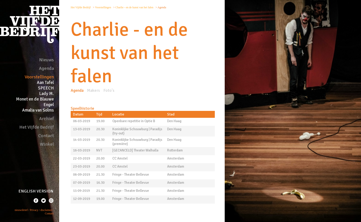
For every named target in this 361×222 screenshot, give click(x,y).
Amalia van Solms (38, 110)
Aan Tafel (45, 82)
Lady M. (46, 93)
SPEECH (46, 88)
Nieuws (46, 60)
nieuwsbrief (21, 210)
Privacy (34, 210)
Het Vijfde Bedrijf (36, 127)
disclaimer (46, 210)
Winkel (47, 144)
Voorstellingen (39, 77)
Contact (46, 136)
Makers (93, 90)
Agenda (46, 68)
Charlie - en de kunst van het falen (134, 7)
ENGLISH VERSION (35, 191)
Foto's (108, 90)
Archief (46, 118)
